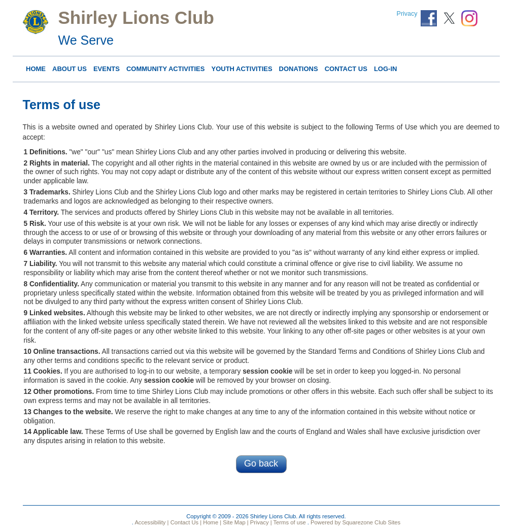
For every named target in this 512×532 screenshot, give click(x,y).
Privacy (407, 13)
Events (106, 69)
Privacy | (260, 522)
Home (36, 69)
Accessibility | (151, 522)
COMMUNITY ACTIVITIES (165, 69)
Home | (211, 522)
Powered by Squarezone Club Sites (355, 522)
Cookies (46, 371)
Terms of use (289, 522)
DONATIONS (298, 69)
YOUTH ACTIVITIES (241, 69)
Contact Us (346, 69)
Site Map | (234, 522)
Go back (261, 463)
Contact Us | (185, 522)
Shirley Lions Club (136, 17)
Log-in (385, 69)
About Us (69, 69)
